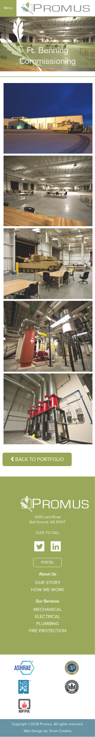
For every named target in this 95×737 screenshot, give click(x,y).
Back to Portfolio (37, 459)
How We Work (47, 590)
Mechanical (47, 610)
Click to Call (47, 534)
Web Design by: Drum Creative (47, 730)
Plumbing (47, 624)
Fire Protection (47, 631)
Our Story (47, 583)
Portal (47, 563)
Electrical (47, 617)
